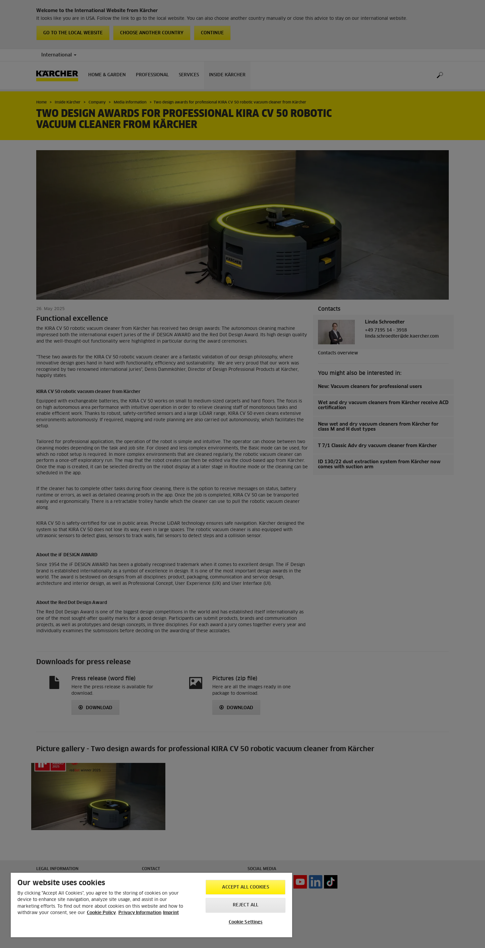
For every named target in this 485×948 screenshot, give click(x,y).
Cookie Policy (101, 913)
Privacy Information (139, 913)
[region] (151, 905)
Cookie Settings (246, 922)
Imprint (171, 913)
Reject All (245, 905)
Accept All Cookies (245, 887)
